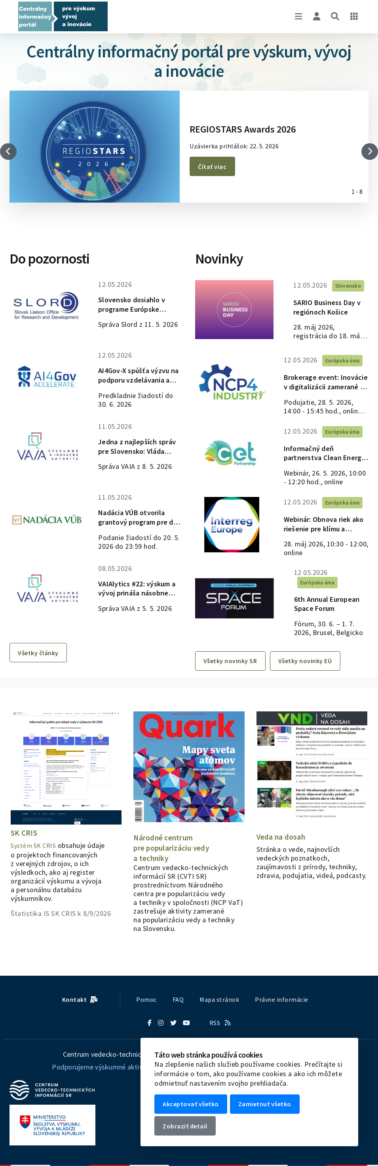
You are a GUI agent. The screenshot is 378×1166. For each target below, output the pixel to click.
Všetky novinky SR (232, 673)
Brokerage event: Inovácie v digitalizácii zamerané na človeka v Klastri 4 (323, 383)
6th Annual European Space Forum (320, 609)
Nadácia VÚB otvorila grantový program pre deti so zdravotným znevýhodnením (136, 531)
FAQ (178, 999)
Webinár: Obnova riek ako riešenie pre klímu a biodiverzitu (324, 533)
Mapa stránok (219, 999)
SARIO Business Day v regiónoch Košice (321, 308)
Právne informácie (281, 999)
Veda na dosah (281, 837)
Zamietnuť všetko (267, 1107)
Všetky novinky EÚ (309, 673)
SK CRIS (24, 833)
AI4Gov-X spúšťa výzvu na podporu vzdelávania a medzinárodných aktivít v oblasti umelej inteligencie (139, 380)
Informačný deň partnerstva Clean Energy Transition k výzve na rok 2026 (317, 458)
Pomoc (146, 999)
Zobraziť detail (186, 1127)
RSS (220, 1023)
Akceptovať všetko (192, 1107)
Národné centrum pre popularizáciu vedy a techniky (172, 847)
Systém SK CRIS (33, 845)
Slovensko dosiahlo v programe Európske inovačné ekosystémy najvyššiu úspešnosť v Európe (136, 305)
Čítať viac (213, 167)
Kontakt (80, 999)
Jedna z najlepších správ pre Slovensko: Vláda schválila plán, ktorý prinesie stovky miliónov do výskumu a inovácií (140, 456)
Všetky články (39, 673)
